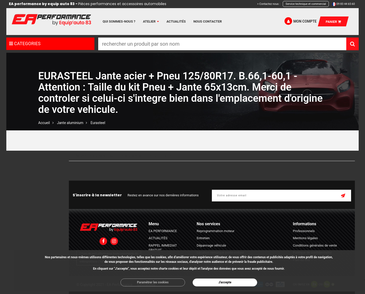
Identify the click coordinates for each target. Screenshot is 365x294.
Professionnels (304, 231)
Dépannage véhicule (211, 245)
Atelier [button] (151, 21)
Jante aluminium (70, 123)
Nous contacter (207, 21)
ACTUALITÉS (158, 238)
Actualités (176, 21)
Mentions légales (305, 238)
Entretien (203, 238)
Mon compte (301, 21)
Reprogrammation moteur (215, 231)
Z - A (168, 156)
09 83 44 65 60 (345, 4)
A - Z (153, 156)
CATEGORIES (24, 43)
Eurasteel (98, 123)
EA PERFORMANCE (163, 231)
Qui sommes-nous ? (119, 21)
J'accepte (224, 282)
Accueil (44, 123)
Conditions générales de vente (315, 245)
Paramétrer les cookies (153, 282)
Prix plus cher (131, 156)
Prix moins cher (101, 156)
